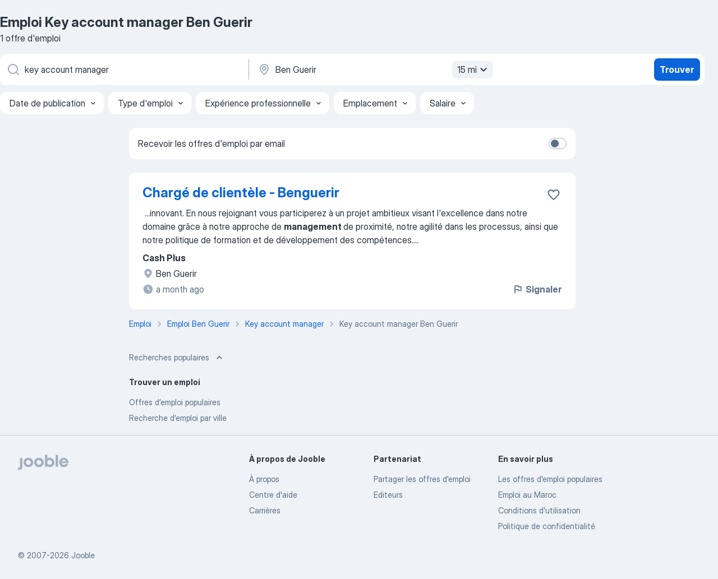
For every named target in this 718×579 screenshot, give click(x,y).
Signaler (536, 289)
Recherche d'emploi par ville (178, 418)
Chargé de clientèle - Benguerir (240, 192)
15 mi (473, 69)
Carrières (264, 510)
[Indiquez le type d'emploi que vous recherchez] (123, 69)
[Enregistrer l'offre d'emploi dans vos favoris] (553, 194)
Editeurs (388, 494)
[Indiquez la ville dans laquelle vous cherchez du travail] (374, 69)
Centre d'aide (273, 494)
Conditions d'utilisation (539, 510)
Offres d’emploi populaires (174, 402)
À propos (264, 479)
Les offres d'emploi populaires (550, 479)
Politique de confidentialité (546, 526)
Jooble (83, 555)
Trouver (677, 69)
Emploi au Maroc (527, 494)
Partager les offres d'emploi (422, 479)
